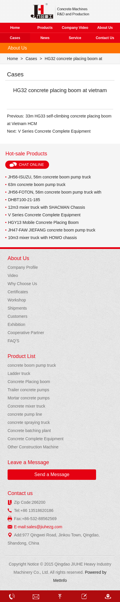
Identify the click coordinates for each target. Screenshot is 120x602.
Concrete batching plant (29, 430)
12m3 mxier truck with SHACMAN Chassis (46, 207)
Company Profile (23, 267)
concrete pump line (25, 414)
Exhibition (16, 324)
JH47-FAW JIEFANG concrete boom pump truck (51, 230)
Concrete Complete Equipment (35, 438)
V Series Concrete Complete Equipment (54, 131)
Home (15, 28)
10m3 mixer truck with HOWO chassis (42, 237)
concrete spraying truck (29, 422)
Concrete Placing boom (29, 381)
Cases (15, 38)
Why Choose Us (22, 283)
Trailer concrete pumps (28, 389)
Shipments (17, 308)
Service (75, 38)
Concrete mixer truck (26, 406)
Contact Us (105, 38)
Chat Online (31, 164)
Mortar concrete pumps (29, 398)
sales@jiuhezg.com (44, 526)
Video (13, 275)
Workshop (17, 300)
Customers (17, 316)
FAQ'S (13, 340)
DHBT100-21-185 (24, 199)
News (44, 38)
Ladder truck (19, 373)
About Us (105, 28)
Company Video (75, 28)
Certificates (18, 291)
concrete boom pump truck (32, 365)
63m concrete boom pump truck (36, 184)
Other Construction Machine (33, 447)
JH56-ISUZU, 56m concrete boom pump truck (49, 177)
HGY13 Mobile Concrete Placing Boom (43, 222)
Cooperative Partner (26, 332)
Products (45, 28)
